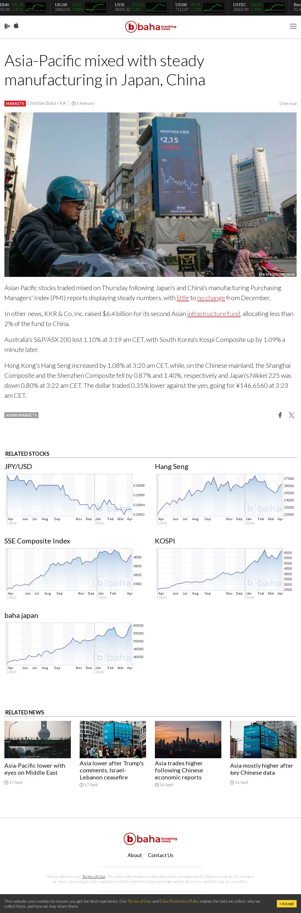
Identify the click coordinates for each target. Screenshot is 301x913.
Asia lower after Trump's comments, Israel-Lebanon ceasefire (112, 770)
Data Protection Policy (179, 901)
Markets (15, 103)
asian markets (21, 415)
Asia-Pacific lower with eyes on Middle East (34, 769)
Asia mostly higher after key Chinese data (261, 769)
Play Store (7, 26)
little (183, 298)
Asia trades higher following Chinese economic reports (179, 770)
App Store (16, 25)
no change (211, 298)
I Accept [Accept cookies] (287, 904)
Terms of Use (94, 876)
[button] (280, 415)
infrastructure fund (213, 313)
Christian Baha (41, 103)
